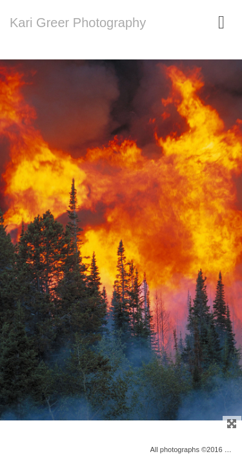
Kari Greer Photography (78, 23)
